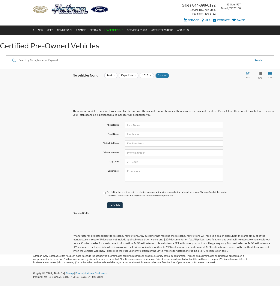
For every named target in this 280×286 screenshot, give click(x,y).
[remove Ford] (111, 75)
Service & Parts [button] (137, 30)
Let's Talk (115, 205)
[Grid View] (259, 75)
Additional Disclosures (95, 273)
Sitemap (69, 273)
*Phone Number (111, 152)
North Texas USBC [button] (162, 30)
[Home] (33, 30)
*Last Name (113, 134)
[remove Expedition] (129, 75)
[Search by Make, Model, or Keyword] (135, 60)
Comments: (113, 170)
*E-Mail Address (111, 143)
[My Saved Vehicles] (238, 20)
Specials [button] (95, 30)
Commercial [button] (64, 30)
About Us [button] (183, 30)
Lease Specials (113, 30)
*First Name (113, 124)
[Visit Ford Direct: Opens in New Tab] (104, 277)
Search (258, 60)
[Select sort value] (249, 75)
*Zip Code (114, 161)
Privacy (79, 273)
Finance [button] (81, 30)
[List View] (270, 75)
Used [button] (50, 30)
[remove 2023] (147, 75)
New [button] (40, 30)
